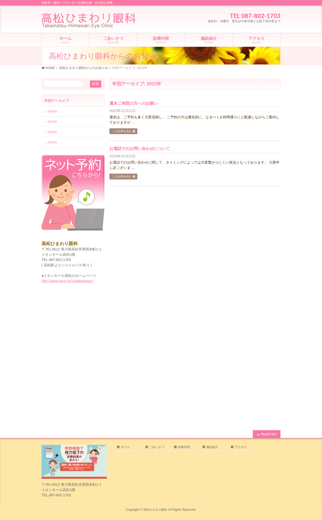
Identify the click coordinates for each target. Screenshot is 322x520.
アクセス (241, 447)
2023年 (52, 122)
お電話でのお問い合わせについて (139, 148)
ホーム (125, 447)
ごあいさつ (156, 447)
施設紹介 (212, 447)
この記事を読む (122, 131)
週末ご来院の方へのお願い (133, 103)
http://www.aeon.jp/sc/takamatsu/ (67, 281)
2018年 (52, 142)
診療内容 (184, 447)
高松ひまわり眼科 (155, 509)
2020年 (52, 132)
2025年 (52, 111)
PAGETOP (269, 434)
